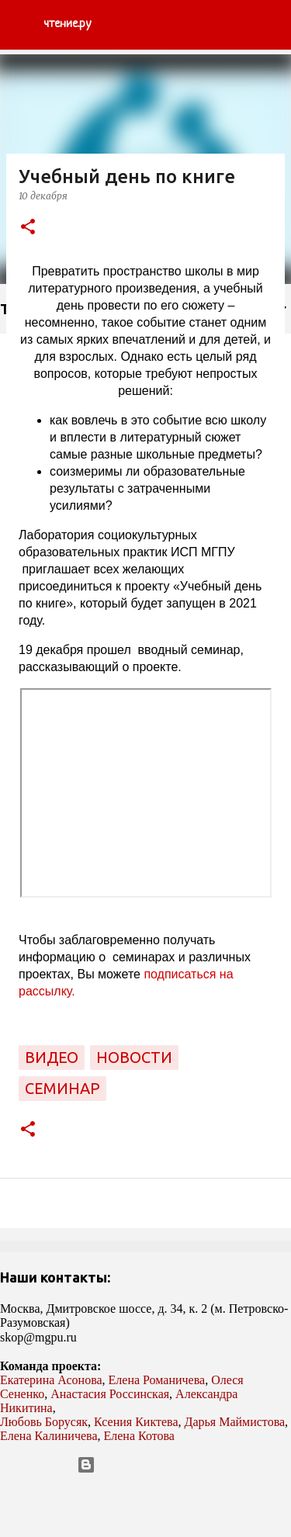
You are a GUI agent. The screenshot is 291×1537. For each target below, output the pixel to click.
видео (51, 1057)
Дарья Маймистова (235, 1421)
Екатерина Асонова (51, 1379)
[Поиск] (269, 24)
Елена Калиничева (49, 1435)
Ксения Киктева (136, 1421)
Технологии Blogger (145, 1465)
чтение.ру (67, 24)
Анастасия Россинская (109, 1393)
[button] (28, 227)
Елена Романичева (157, 1379)
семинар (62, 1088)
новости (134, 1057)
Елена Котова (139, 1435)
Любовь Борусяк (44, 1421)
